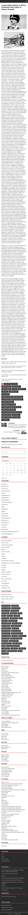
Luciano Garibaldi (6, 623)
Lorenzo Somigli (13, 620)
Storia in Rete (4, 835)
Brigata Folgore (4, 724)
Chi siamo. (3, 875)
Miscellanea (4, 558)
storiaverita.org (18, 913)
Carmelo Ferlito (16, 608)
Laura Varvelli (13, 618)
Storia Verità (22, 648)
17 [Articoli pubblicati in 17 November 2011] (14, 470)
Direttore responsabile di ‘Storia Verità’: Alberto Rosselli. (12, 878)
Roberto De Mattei (13, 641)
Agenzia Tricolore (5, 666)
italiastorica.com (5, 486)
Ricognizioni (4, 827)
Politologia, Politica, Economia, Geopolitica (10, 563)
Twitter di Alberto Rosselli (7, 599)
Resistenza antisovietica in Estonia (8, 826)
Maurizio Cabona (6, 630)
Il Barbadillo (4, 797)
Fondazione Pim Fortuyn (6, 695)
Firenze (20, 613)
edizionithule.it (4, 524)
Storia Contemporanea (6, 578)
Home (2, 854)
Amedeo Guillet (16, 386)
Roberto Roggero (6, 417)
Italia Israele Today (5, 701)
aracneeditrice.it (4, 515)
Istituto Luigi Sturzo (5, 773)
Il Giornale (16, 615)
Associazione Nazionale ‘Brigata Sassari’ (10, 722)
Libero (20, 618)
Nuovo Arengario (6, 636)
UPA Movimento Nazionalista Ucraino (9, 839)
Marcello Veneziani (16, 623)
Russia (3, 646)
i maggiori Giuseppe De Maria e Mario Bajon (12, 396)
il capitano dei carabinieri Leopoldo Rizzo (12, 399)
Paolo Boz (14, 636)
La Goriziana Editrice (5, 703)
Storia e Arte (4, 581)
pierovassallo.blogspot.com (7, 534)
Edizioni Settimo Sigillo (6, 689)
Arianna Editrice (4, 671)
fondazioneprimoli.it (5, 495)
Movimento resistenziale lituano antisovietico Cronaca (13, 809)
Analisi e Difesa (4, 668)
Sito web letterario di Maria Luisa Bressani (10, 710)
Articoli (2, 856)
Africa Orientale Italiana (11, 383)
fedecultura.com (4, 520)
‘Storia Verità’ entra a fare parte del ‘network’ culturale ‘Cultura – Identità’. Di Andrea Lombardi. (12, 870)
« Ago (2, 478)
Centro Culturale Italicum (6, 675)
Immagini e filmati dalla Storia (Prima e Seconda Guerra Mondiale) (12, 883)
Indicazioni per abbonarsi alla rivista (8, 896)
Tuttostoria (5, 653)
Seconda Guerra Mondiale (13, 646)
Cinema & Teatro (5, 542)
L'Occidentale (4, 759)
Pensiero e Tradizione (6, 706)
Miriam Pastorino (16, 630)
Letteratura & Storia (5, 551)
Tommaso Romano (12, 651)
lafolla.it (3, 506)
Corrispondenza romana (6, 683)
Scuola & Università (5, 574)
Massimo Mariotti (6, 628)
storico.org (3, 527)
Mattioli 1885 (15, 628)
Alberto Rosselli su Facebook (7, 596)
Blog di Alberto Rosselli (6, 594)
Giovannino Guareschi (6, 697)
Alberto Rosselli (6, 386)
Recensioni (3, 567)
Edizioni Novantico (5, 687)
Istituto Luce (4, 700)
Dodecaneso (4, 794)
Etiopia (14, 389)
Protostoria (3, 565)
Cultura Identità (4, 793)
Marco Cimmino (5, 625)
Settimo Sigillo (5, 648)
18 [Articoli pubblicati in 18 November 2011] (17, 470)
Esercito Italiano (4, 725)
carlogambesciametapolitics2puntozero (10, 531)
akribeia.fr (3, 511)
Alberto (13, 12)
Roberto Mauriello (6, 643)
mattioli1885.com (5, 522)
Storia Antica (4, 576)
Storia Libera (4, 836)
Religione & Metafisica (6, 572)
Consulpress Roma (5, 681)
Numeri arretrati (4, 859)
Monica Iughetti (6, 414)
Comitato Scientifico (5, 861)
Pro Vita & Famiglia (5, 821)
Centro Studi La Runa (6, 678)
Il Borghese (3, 698)
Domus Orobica (14, 610)
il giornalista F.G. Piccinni (8, 404)
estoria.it (3, 493)
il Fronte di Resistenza (7, 401)
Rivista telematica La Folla (7, 829)
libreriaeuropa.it (4, 529)
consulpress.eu (4, 504)
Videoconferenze (5, 890)
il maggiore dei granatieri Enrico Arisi (11, 407)
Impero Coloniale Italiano (8, 409)
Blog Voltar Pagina (5, 674)
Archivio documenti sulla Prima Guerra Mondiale (11, 783)
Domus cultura (5, 610)
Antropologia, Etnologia (6, 540)
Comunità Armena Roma (6, 680)
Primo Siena (4, 641)
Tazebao (4, 651)
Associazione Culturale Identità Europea (10, 672)
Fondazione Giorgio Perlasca (7, 693)
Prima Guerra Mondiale (16, 638)
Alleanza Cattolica (5, 756)
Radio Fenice (4, 709)
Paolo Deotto (22, 636)
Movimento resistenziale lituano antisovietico (11, 808)
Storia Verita (5, 419)
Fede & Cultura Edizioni (6, 690)
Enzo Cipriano (5, 613)
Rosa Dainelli (16, 417)
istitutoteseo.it (4, 484)
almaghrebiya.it (4, 509)
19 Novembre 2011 (6, 12)
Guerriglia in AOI (13, 391)
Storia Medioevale (5, 583)
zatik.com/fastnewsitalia (6, 502)
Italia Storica (5, 618)
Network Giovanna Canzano (7, 815)
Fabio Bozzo (13, 613)
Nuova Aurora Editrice (17, 633)
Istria (2, 799)
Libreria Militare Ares (5, 747)
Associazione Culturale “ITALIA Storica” (9, 785)
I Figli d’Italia (5, 394)
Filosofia (3, 549)
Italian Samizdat (4, 802)
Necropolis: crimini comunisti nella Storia (10, 814)
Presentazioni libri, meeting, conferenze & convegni (12, 888)
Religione (3, 569)
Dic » (6, 478)
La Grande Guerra (5, 803)
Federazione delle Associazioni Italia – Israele (11, 692)
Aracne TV (3, 669)
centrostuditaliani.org (6, 518)
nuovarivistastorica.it (5, 491)
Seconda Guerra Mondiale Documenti (9, 830)
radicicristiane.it (4, 513)
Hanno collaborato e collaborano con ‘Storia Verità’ (11, 880)
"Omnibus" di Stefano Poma (7, 660)
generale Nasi (22, 389)
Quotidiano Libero (5, 823)
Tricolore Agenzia (5, 713)
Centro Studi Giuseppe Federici (8, 677)
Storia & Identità (5, 712)
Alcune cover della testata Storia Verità (9, 873)
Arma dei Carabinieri (5, 721)
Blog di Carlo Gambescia (6, 786)
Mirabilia (3, 556)
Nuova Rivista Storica (6, 817)
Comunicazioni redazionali (7, 545)
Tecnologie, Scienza (5, 587)
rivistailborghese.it (5, 497)
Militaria (3, 554)
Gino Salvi (4, 391)
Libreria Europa (4, 805)
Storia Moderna (4, 585)
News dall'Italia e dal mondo (7, 560)
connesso (9, 444)
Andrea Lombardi (6, 389)
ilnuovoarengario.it (5, 500)
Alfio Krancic (15, 605)
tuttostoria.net (4, 488)
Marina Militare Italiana (6, 727)
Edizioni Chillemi (4, 686)
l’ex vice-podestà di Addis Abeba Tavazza (11, 412)
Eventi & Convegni (5, 547)
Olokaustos (3, 818)
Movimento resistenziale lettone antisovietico (11, 806)
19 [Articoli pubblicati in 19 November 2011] (21, 470)
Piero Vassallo (15, 414)
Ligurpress (4, 620)
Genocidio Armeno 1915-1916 (8, 796)
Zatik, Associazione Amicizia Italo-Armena (10, 715)
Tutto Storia (4, 838)
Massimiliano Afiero (15, 625)
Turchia (20, 651)
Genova (4, 615)
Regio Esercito (4, 748)
